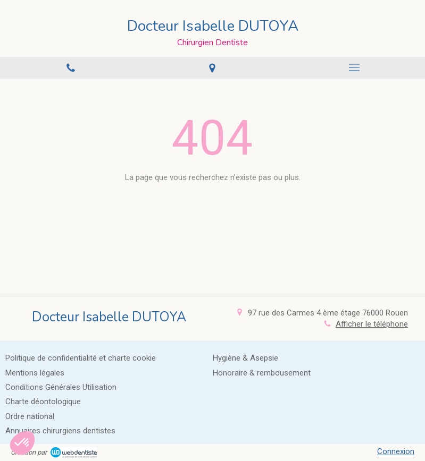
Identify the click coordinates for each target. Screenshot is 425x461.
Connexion (395, 451)
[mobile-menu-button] (354, 67)
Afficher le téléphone (372, 324)
